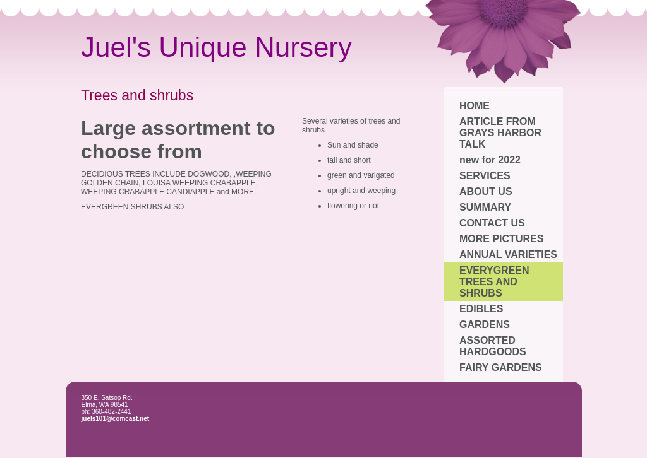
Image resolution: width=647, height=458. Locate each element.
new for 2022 (490, 160)
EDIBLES (481, 308)
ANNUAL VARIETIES (508, 254)
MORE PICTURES (501, 238)
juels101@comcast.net (116, 418)
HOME (474, 105)
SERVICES (485, 175)
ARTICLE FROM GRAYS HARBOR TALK (500, 133)
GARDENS (484, 324)
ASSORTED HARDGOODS (492, 346)
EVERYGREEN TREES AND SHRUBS (494, 281)
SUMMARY (485, 207)
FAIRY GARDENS (500, 367)
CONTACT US (492, 223)
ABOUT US (485, 191)
